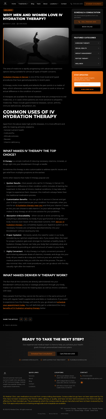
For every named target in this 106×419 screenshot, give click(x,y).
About (45, 4)
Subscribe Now (87, 89)
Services (31, 376)
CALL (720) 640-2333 (87, 22)
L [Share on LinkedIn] (30, 319)
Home (14, 4)
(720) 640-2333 (77, 4)
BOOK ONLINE (87, 27)
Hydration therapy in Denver (15, 77)
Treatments (23, 4)
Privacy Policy (42, 413)
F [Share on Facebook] (21, 319)
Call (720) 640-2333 (67, 354)
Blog (32, 4)
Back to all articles (10, 325)
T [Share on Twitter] (25, 319)
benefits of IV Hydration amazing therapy (21, 308)
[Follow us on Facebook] (81, 382)
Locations (54, 4)
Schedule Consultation (93, 4)
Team (39, 4)
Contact (63, 4)
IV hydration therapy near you (29, 205)
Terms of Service (53, 413)
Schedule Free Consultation (41, 354)
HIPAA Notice (64, 413)
